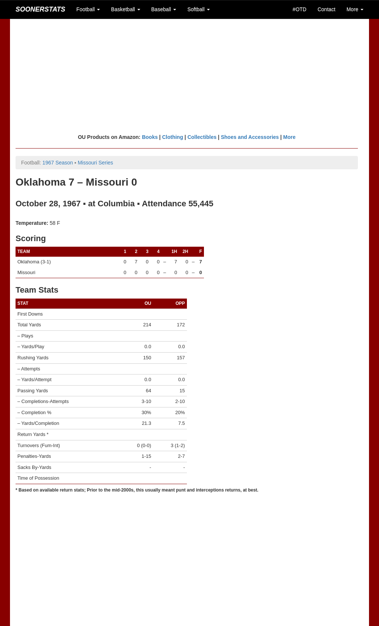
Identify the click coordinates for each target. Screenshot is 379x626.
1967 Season (58, 163)
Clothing (172, 137)
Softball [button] (198, 9)
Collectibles (202, 137)
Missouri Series (95, 163)
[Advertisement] (189, 76)
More (289, 137)
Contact (326, 9)
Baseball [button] (164, 9)
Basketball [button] (125, 9)
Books (150, 137)
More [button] (354, 9)
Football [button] (88, 9)
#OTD (299, 9)
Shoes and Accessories (250, 137)
